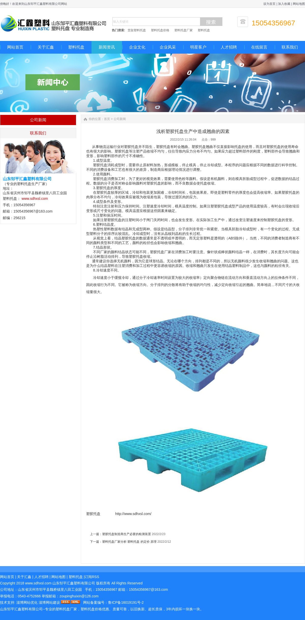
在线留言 (259, 47)
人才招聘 (229, 47)
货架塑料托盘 (137, 30)
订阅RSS (92, 577)
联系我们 (290, 47)
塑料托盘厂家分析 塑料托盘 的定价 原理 (129, 541)
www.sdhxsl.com (35, 198)
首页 (107, 119)
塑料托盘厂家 (183, 30)
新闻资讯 (107, 47)
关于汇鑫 (46, 47)
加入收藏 (284, 4)
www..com (38, 583)
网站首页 (15, 47)
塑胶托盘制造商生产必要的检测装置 (126, 534)
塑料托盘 (204, 30)
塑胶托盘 (93, 514)
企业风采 (168, 47)
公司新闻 (120, 119)
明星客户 (198, 47)
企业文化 (137, 47)
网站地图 (299, 4)
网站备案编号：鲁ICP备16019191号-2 (113, 602)
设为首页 (269, 4)
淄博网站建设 (49, 602)
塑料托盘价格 (160, 30)
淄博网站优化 (27, 602)
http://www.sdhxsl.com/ (132, 514)
